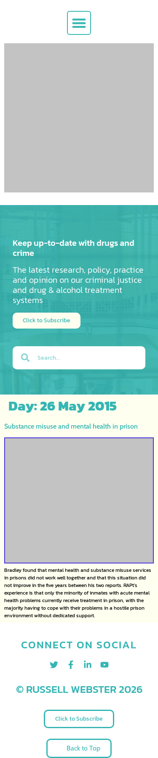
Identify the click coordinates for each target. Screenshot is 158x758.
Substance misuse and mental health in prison (71, 426)
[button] (79, 23)
